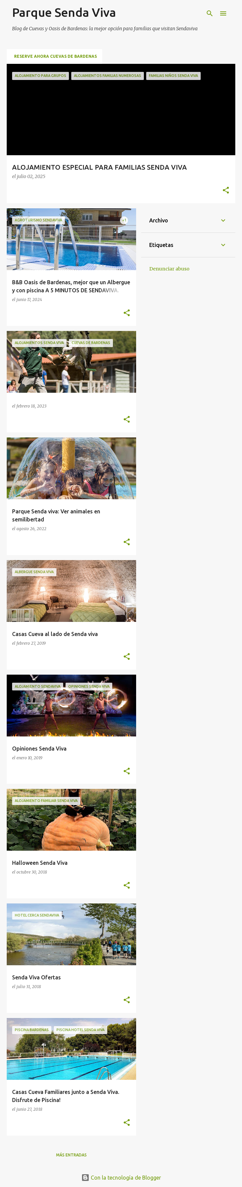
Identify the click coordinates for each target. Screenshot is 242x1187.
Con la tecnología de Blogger (121, 1178)
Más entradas (71, 1155)
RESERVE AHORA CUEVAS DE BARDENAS (55, 56)
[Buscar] (210, 13)
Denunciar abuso (169, 269)
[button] (226, 190)
